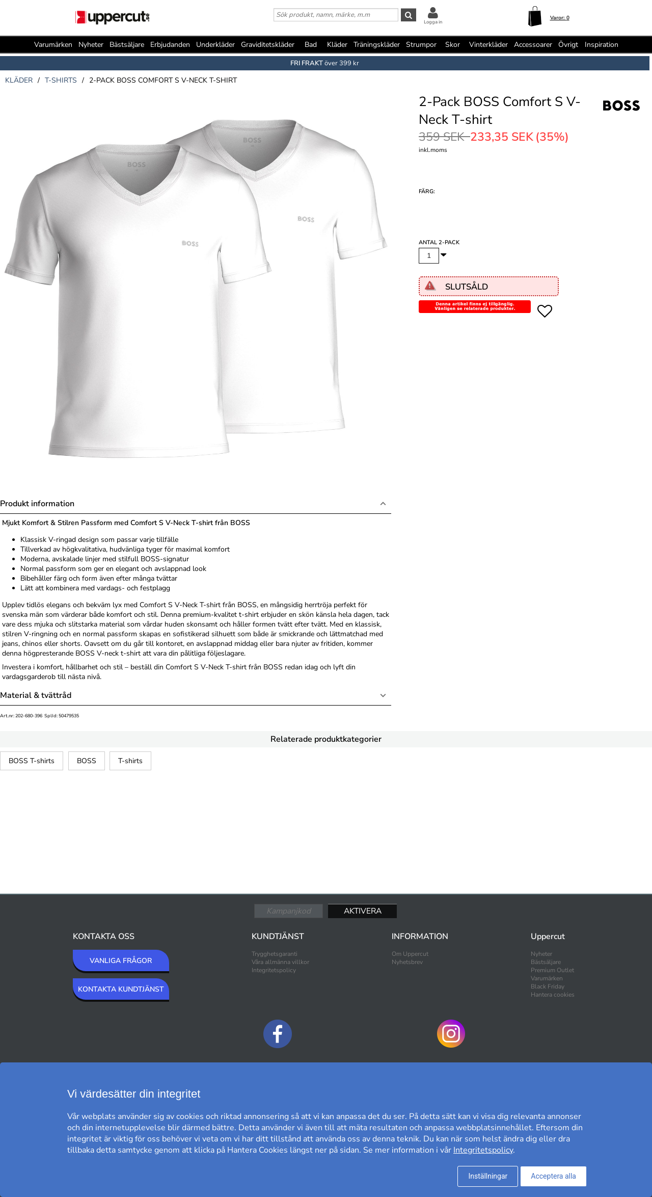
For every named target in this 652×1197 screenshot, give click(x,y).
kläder (19, 80)
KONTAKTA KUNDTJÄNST (121, 989)
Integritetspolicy (274, 970)
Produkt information (37, 503)
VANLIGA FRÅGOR (121, 961)
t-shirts (61, 80)
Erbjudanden (170, 44)
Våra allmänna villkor (280, 962)
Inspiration (601, 44)
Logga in (433, 22)
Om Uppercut (410, 954)
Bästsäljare (127, 44)
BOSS (86, 761)
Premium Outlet (552, 970)
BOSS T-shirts (32, 761)
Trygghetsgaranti (274, 954)
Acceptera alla (553, 1176)
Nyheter (90, 44)
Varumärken (53, 44)
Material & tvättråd (35, 695)
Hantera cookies (553, 995)
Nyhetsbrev (407, 962)
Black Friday (547, 986)
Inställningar (487, 1176)
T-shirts (130, 761)
